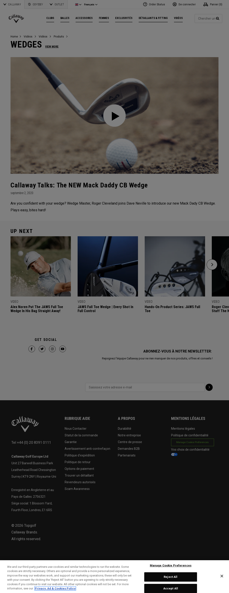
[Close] (222, 576)
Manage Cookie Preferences (170, 565)
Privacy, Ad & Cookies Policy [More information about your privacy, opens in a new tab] (55, 588)
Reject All (170, 576)
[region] (114, 576)
